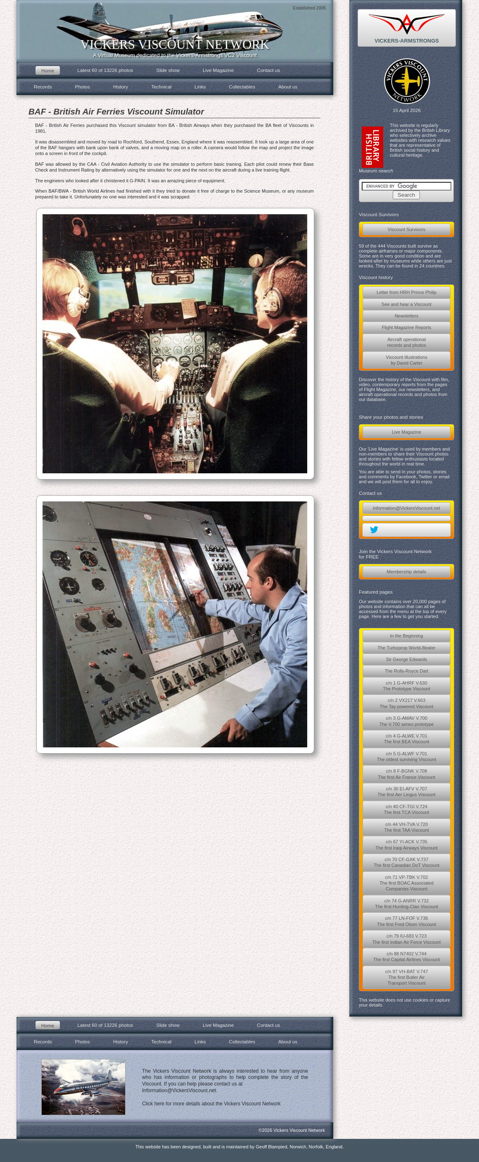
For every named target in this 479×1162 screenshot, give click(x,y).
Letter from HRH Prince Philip (406, 292)
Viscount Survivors (406, 229)
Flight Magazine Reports (407, 327)
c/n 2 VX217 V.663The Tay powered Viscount (407, 703)
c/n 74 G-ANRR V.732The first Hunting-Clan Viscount (406, 903)
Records (43, 86)
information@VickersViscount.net (406, 508)
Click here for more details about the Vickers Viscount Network (211, 1104)
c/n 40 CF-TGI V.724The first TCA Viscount (406, 809)
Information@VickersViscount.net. (180, 1090)
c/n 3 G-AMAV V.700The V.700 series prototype (406, 721)
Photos (82, 86)
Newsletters (407, 315)
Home (47, 70)
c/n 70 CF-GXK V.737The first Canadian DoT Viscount (406, 862)
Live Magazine (406, 431)
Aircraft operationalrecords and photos (406, 342)
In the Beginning (406, 635)
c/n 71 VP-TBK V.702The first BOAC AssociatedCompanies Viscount (406, 883)
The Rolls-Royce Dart (407, 670)
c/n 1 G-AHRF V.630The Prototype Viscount (406, 685)
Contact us (268, 70)
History (120, 86)
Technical (161, 86)
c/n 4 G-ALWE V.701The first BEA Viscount (406, 738)
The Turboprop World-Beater (406, 647)
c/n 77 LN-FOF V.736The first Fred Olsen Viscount (406, 921)
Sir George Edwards (406, 659)
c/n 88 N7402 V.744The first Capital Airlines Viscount (406, 956)
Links (200, 86)
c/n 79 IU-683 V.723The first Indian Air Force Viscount (406, 938)
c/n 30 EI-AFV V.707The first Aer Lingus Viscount (406, 791)
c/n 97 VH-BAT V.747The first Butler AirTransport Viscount (406, 977)
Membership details (407, 571)
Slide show (168, 70)
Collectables (242, 86)
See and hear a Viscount (407, 304)
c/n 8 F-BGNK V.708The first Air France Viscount (406, 773)
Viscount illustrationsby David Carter (406, 360)
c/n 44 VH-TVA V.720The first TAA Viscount (406, 827)
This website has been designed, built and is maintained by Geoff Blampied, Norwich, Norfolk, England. (239, 1146)
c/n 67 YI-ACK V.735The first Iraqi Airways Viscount (406, 844)
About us (287, 86)
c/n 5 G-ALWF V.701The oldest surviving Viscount (406, 756)
